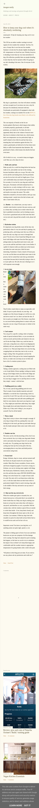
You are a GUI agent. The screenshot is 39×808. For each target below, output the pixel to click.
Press (17, 15)
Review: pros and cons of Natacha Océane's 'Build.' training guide (17, 731)
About (11, 15)
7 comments (11, 780)
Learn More (15, 805)
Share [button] (4, 563)
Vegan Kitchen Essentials (13, 776)
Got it (27, 805)
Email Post (10, 563)
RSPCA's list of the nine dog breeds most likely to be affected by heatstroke (19, 115)
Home (5, 15)
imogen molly (8, 7)
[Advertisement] (19, 645)
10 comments (11, 736)
